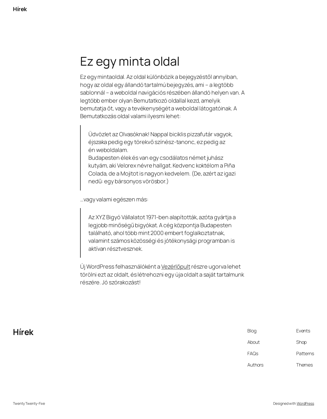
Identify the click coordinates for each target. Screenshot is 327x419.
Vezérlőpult (175, 266)
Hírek (20, 9)
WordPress (305, 403)
